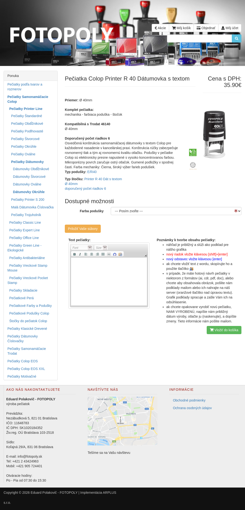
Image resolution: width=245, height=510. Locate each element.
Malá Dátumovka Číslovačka (30, 207)
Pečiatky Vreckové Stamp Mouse (27, 268)
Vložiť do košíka (224, 330)
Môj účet (229, 28)
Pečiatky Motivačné (21, 376)
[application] (109, 275)
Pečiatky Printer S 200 (25, 199)
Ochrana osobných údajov (192, 408)
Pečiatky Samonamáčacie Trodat (26, 351)
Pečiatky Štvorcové (23, 139)
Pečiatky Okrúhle (21, 146)
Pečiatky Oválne (21, 154)
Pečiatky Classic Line (24, 222)
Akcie (160, 28)
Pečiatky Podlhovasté (25, 131)
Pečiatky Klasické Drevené (27, 329)
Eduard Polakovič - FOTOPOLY (54, 492)
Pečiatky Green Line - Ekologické (24, 248)
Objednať (206, 28)
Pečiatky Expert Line (23, 230)
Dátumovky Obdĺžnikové (28, 169)
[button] (82, 247)
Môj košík (181, 28)
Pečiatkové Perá (20, 298)
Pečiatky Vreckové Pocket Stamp (27, 280)
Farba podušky (92, 211)
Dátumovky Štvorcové (26, 177)
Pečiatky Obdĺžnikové (25, 123)
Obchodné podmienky (189, 400)
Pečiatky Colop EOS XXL (26, 369)
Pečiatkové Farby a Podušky (29, 306)
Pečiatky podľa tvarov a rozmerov (24, 86)
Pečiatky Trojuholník (24, 215)
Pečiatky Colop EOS (22, 361)
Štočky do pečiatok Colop (27, 321)
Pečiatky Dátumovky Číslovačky (22, 338)
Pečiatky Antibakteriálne (26, 258)
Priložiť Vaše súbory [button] (83, 229)
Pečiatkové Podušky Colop (28, 313)
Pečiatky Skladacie (22, 290)
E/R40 (92, 172)
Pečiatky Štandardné (24, 116)
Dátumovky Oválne (24, 184)
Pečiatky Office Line (23, 238)
